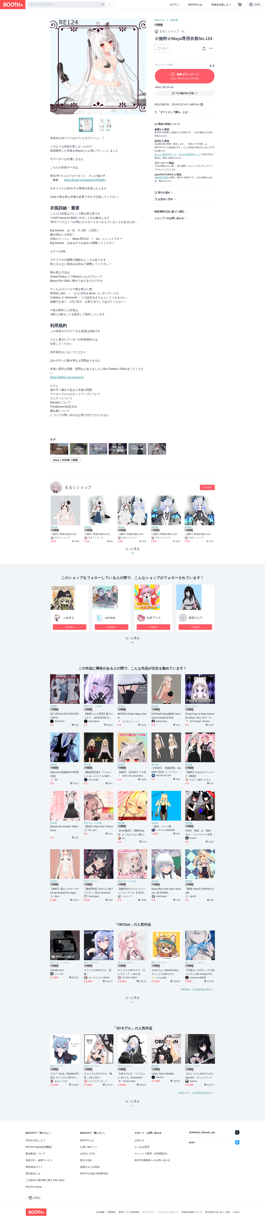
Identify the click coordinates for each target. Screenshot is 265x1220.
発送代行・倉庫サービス (39, 1160)
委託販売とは (33, 1173)
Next (143, 66)
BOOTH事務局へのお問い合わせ (152, 1160)
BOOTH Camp (34, 1186)
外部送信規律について (191, 1212)
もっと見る (132, 641)
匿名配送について (35, 1153)
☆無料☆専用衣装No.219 (164, 534)
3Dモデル (159, 20)
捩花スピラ (196, 617)
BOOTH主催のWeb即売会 (94, 1173)
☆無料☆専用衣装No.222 (63, 534)
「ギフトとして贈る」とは (172, 112)
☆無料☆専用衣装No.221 (97, 534)
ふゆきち (68, 617)
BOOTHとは (195, 4)
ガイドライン (148, 1212)
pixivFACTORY (161, 177)
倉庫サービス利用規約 (129, 1212)
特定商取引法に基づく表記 (169, 211)
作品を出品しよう (221, 4)
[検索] (102, 4)
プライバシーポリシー (168, 1212)
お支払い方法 (165, 199)
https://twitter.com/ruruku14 (67, 377)
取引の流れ (164, 192)
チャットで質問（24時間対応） (152, 1153)
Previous (53, 66)
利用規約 (111, 1212)
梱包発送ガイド (34, 1166)
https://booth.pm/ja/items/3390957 (85, 180)
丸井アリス (154, 617)
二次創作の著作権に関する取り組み (45, 1180)
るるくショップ (78, 487)
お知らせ (139, 1140)
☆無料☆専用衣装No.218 (197, 534)
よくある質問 (142, 1147)
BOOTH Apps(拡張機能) (39, 1147)
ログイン (174, 4)
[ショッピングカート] (239, 4)
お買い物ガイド (88, 1147)
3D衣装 (174, 20)
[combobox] (66, 4)
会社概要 (100, 1212)
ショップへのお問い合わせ (169, 218)
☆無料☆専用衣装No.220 (130, 534)
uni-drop (110, 617)
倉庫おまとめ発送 (90, 1166)
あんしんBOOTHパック (165, 154)
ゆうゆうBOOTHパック (190, 154)
